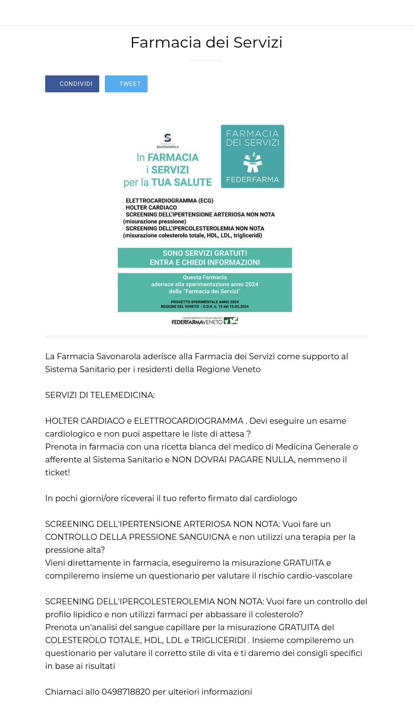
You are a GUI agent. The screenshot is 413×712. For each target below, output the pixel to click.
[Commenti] (358, 84)
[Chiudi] (13, 13)
